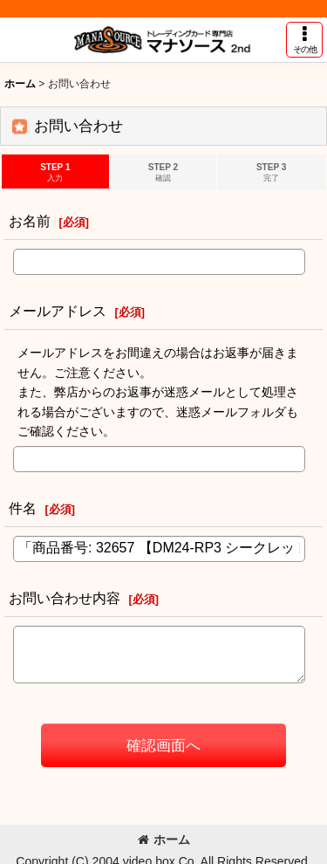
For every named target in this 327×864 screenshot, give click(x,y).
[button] (304, 40)
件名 (23, 508)
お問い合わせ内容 (64, 598)
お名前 (30, 221)
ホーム (164, 840)
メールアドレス (57, 311)
